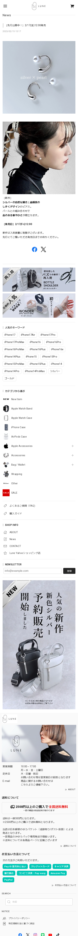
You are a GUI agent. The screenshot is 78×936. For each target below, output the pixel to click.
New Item (16, 399)
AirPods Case (19, 436)
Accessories (18, 455)
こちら (24, 784)
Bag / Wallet (18, 464)
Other (14, 483)
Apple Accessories (21, 446)
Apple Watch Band (21, 408)
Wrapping (16, 474)
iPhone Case (18, 427)
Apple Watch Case (21, 418)
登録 (69, 571)
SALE (14, 492)
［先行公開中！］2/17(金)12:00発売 (25, 25)
